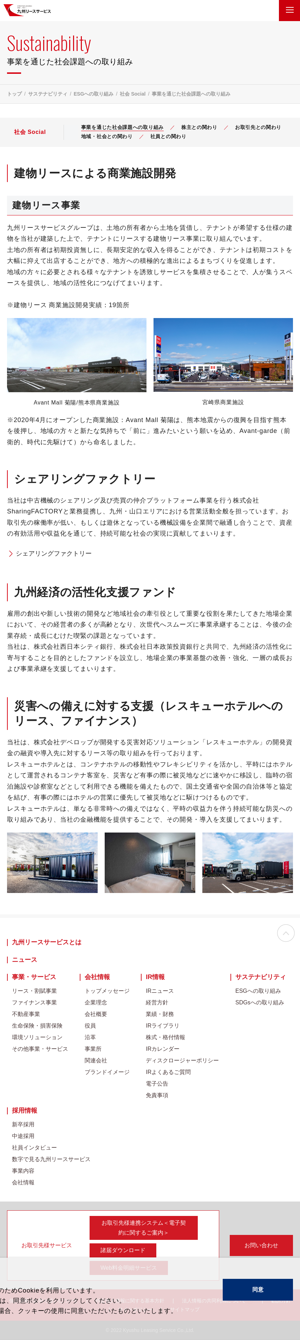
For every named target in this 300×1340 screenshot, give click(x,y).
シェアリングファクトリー (54, 553)
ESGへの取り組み (94, 94)
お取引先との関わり (258, 127)
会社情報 (97, 977)
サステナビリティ (47, 94)
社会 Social (132, 94)
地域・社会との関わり (107, 136)
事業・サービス (34, 977)
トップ (14, 94)
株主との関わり (199, 127)
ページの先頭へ (286, 934)
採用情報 (24, 1110)
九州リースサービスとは (46, 942)
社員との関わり (168, 136)
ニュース (24, 960)
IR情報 (155, 977)
